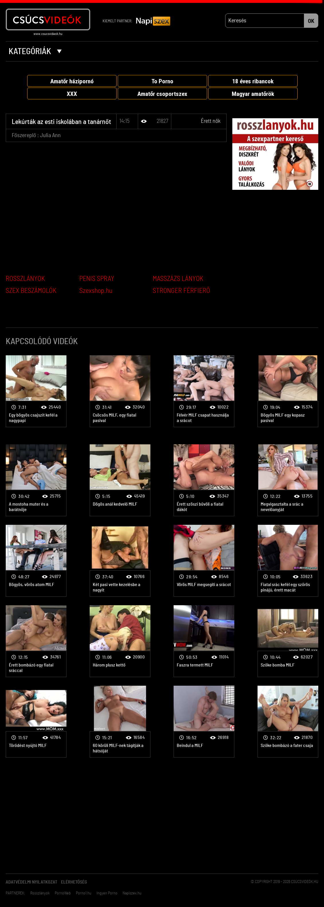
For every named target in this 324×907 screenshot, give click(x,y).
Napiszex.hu (132, 893)
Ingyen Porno (107, 893)
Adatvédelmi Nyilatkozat (31, 882)
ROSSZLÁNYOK (25, 278)
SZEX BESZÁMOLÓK (31, 290)
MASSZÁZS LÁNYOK (178, 278)
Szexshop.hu (95, 290)
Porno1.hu (83, 893)
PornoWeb (63, 893)
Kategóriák (35, 51)
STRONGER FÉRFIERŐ (181, 290)
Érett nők (211, 121)
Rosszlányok (40, 893)
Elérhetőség (74, 882)
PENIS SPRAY (96, 278)
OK (311, 21)
